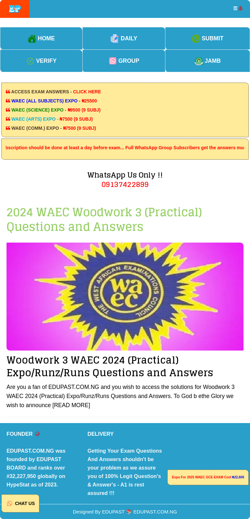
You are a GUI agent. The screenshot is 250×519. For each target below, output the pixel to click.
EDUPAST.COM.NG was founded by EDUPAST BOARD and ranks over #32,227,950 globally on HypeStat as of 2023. (36, 467)
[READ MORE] (71, 405)
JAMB (207, 61)
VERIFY (41, 61)
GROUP (123, 61)
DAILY (123, 38)
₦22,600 (238, 477)
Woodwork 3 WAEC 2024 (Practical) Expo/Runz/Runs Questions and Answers (110, 366)
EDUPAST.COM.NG (155, 511)
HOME (41, 38)
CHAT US (20, 503)
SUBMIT (208, 38)
